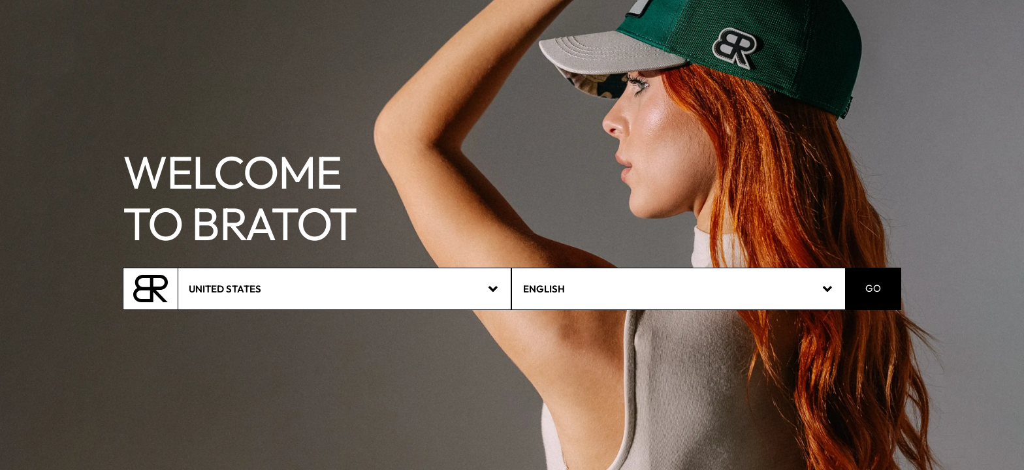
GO (873, 288)
